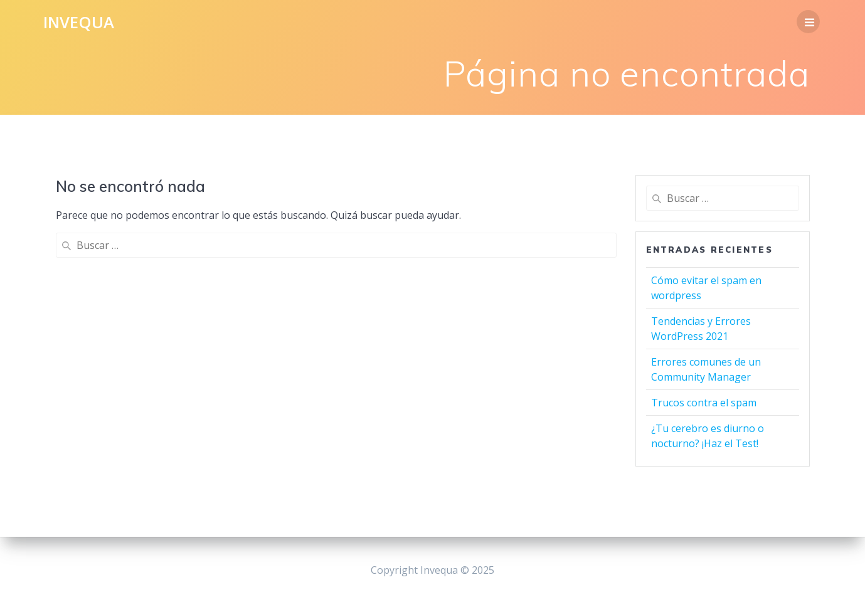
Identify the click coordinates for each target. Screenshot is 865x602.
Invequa (78, 22)
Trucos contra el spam (703, 402)
